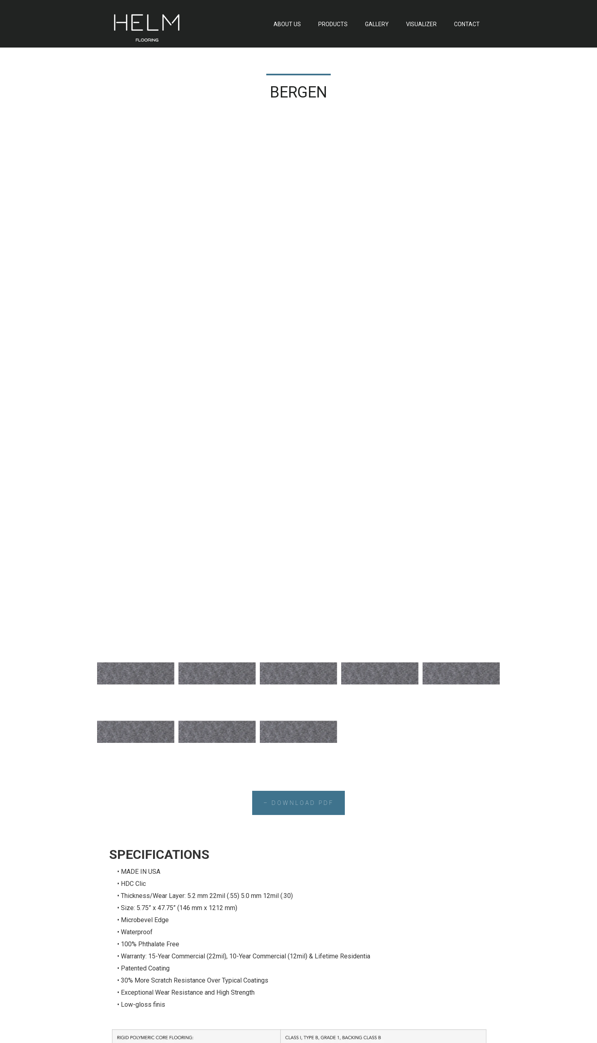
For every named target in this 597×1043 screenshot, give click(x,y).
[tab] (135, 132)
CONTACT (467, 24)
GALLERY (377, 24)
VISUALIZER (421, 24)
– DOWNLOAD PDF (298, 262)
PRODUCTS (333, 24)
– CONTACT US (299, 821)
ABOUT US (287, 24)
